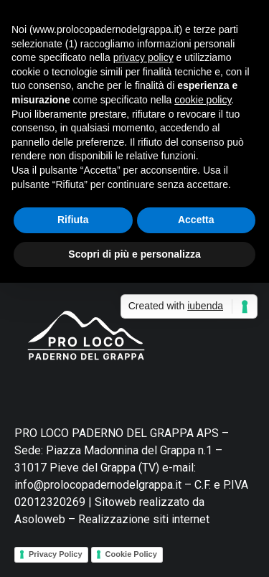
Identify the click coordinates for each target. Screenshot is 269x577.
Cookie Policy (131, 554)
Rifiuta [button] (73, 219)
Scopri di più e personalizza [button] (134, 254)
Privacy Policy (55, 554)
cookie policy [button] (202, 99)
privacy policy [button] (143, 57)
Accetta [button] (196, 219)
